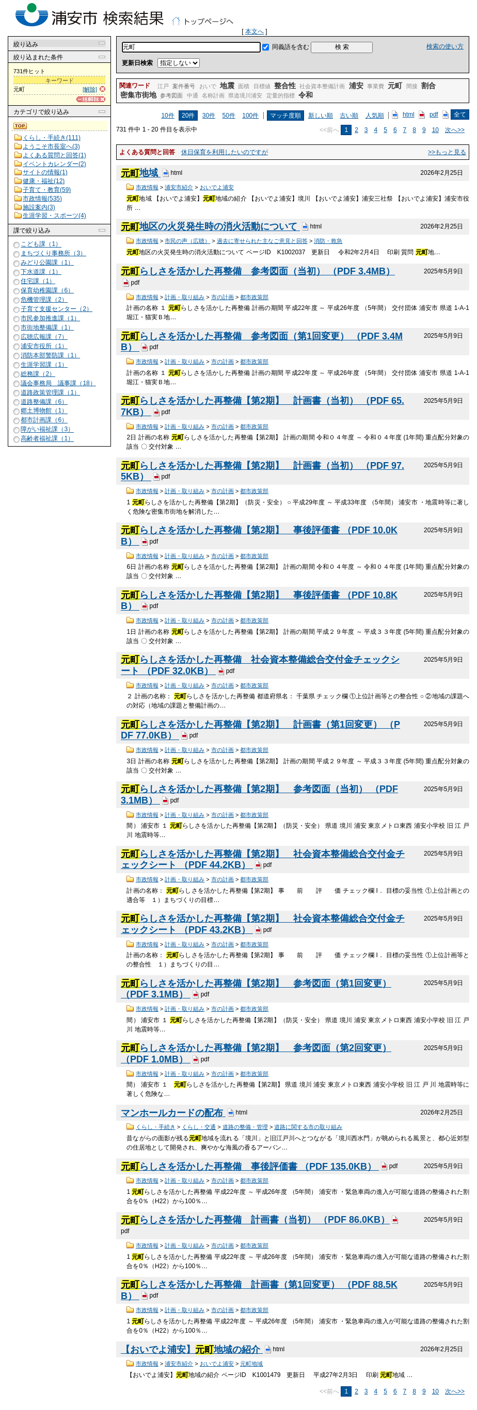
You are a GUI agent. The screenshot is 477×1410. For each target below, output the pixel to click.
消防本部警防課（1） (50, 355)
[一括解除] (90, 99)
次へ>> (455, 130)
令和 (305, 95)
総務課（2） (38, 374)
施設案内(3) (39, 207)
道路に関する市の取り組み (308, 1127)
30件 (208, 115)
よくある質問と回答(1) (54, 155)
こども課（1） (41, 244)
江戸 (163, 86)
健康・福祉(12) (44, 181)
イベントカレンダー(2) (54, 164)
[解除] (90, 89)
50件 (228, 115)
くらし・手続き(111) (52, 137)
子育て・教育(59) (47, 189)
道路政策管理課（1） (50, 392)
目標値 (262, 86)
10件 (167, 115)
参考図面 (171, 95)
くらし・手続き (156, 1127)
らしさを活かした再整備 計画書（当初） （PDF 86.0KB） (255, 1220)
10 (435, 130)
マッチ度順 (285, 115)
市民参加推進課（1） (50, 318)
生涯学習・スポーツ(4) (54, 215)
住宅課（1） (38, 281)
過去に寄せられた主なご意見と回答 (262, 241)
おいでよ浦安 (217, 187)
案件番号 (183, 86)
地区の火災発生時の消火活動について (210, 227)
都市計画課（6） (44, 420)
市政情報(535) (42, 198)
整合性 (285, 85)
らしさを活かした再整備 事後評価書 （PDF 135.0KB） (250, 1166)
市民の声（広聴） (187, 241)
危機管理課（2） (44, 299)
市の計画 (222, 297)
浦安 (356, 85)
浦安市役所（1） (44, 346)
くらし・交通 (199, 1127)
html (409, 114)
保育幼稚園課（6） (47, 290)
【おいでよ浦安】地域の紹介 (192, 1350)
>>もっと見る (447, 152)
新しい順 (320, 115)
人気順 (374, 115)
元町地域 (251, 1363)
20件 (188, 115)
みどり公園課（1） (47, 262)
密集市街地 (138, 95)
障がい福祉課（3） (47, 429)
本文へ (254, 31)
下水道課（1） (41, 271)
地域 (141, 173)
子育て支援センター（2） (56, 309)
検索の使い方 (445, 46)
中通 (192, 95)
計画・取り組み (184, 297)
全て (460, 114)
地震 (227, 85)
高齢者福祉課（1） (47, 438)
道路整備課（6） (44, 401)
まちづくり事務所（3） (53, 253)
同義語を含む (290, 47)
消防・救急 (328, 241)
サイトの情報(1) (45, 172)
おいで (207, 86)
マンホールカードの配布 (173, 1113)
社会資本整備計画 (322, 86)
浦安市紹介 (179, 187)
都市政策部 (254, 297)
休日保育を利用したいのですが (224, 152)
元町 (395, 85)
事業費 (375, 86)
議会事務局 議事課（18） (58, 383)
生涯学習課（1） (44, 364)
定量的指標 (280, 95)
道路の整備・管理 (245, 1127)
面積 (243, 86)
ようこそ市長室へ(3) (51, 146)
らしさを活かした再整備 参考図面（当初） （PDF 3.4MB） (258, 271)
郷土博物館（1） (44, 411)
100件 (250, 115)
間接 (412, 86)
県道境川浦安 (245, 95)
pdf (434, 114)
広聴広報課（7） (44, 336)
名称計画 (213, 95)
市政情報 (147, 187)
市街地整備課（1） (47, 327)
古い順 (349, 115)
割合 (428, 85)
